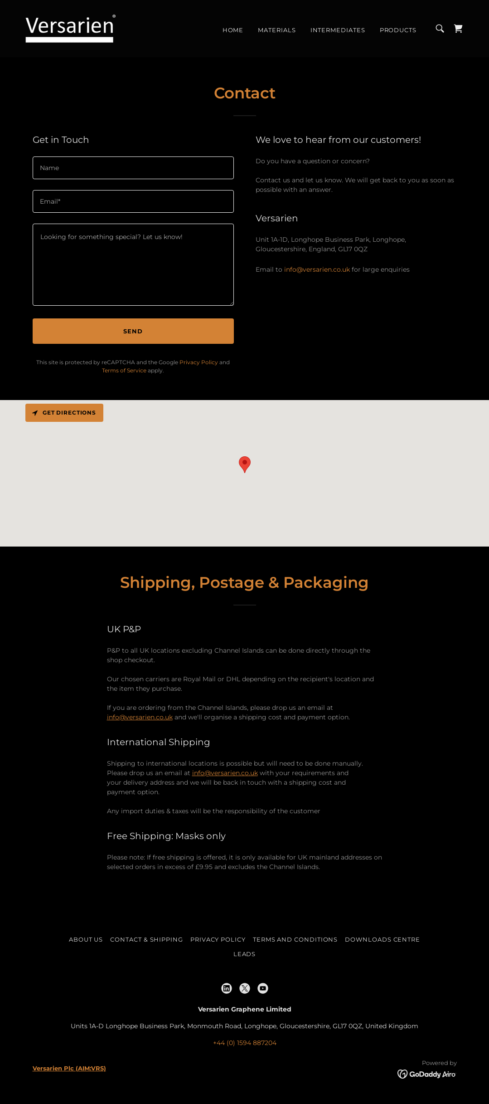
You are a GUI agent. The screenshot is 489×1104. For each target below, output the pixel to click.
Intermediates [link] (337, 30)
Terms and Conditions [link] (295, 939)
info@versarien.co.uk (140, 717)
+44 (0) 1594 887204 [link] (244, 1043)
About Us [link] (86, 939)
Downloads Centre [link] (382, 939)
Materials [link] (276, 30)
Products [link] (398, 30)
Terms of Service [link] (124, 370)
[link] (71, 28)
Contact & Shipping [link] (146, 939)
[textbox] (133, 167)
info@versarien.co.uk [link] (317, 269)
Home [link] (233, 30)
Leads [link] (244, 953)
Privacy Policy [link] (198, 362)
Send (133, 331)
